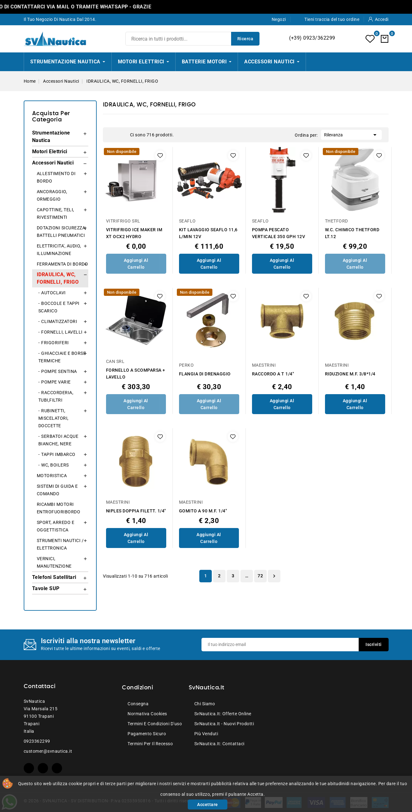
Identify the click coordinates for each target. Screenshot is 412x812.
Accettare (207, 804)
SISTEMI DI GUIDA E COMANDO (57, 490)
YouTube (43, 768)
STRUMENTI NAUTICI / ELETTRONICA (60, 544)
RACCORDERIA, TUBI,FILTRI (56, 396)
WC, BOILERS (55, 464)
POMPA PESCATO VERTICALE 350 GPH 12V (278, 233)
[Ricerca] (192, 39)
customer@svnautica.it (48, 751)
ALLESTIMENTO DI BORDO (56, 177)
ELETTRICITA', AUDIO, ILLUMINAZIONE (59, 249)
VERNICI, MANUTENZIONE (54, 562)
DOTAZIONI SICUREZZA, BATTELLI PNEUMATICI (61, 231)
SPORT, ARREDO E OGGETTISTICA (56, 526)
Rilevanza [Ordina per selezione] (351, 134)
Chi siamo (204, 703)
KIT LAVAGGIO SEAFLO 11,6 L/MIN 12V (208, 233)
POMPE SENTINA (59, 371)
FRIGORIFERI (55, 342)
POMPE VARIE (56, 381)
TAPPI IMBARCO (58, 454)
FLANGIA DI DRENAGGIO (205, 373)
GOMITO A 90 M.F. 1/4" (203, 510)
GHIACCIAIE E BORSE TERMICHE (62, 357)
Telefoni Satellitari (54, 577)
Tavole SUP (46, 588)
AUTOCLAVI (53, 292)
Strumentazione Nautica (51, 136)
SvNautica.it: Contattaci (219, 743)
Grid (113, 135)
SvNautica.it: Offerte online (222, 713)
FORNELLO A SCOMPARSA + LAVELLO (135, 373)
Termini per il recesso (150, 743)
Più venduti (206, 733)
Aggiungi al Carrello (136, 264)
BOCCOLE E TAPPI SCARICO (59, 307)
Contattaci (40, 686)
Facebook (29, 768)
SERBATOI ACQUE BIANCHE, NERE (58, 440)
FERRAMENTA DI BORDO (62, 264)
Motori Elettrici (49, 151)
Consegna (138, 703)
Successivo (274, 576)
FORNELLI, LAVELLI (62, 332)
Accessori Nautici (53, 163)
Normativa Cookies (147, 713)
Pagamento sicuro (147, 733)
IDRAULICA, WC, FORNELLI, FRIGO (58, 278)
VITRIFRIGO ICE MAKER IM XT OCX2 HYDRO (134, 233)
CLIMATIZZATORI (59, 321)
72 (260, 575)
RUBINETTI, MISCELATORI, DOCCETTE (53, 418)
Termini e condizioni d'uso (155, 723)
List (122, 135)
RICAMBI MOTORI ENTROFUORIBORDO (58, 508)
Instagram (57, 768)
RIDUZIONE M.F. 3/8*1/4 (350, 373)
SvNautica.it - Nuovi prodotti (224, 723)
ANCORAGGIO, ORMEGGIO (52, 195)
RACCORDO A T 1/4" (273, 373)
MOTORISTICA (52, 475)
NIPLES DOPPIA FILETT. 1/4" (136, 510)
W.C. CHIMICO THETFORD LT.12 (352, 233)
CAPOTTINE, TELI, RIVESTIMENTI (55, 213)
